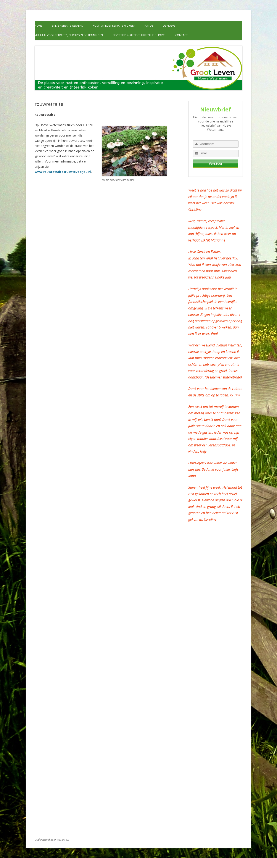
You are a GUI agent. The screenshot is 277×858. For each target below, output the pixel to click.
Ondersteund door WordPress (52, 840)
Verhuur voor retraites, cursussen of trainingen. (69, 35)
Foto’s (149, 25)
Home (38, 25)
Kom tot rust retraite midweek (114, 25)
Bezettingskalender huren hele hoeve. (139, 35)
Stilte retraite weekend (67, 25)
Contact (181, 35)
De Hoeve (169, 25)
